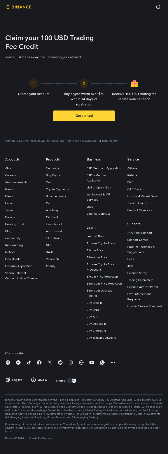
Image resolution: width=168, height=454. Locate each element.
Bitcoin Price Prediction (102, 276)
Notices (10, 252)
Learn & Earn (95, 236)
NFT (49, 245)
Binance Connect (98, 214)
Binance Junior (56, 196)
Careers (10, 175)
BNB (130, 182)
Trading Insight (137, 203)
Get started (84, 115)
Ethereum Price (97, 257)
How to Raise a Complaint (144, 306)
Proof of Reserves (139, 210)
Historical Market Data (142, 196)
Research (52, 259)
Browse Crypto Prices (101, 243)
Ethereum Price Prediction (104, 283)
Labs (90, 207)
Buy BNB (93, 310)
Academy (52, 210)
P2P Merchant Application (104, 168)
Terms (9, 210)
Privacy (10, 217)
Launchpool (54, 224)
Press (9, 196)
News (9, 189)
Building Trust (14, 224)
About (9, 168)
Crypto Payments (57, 189)
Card (49, 203)
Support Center (137, 240)
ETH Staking (54, 238)
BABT (50, 252)
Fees (130, 259)
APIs (130, 266)
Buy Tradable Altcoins (101, 338)
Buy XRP (92, 317)
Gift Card (52, 217)
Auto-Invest (54, 231)
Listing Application (99, 187)
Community (12, 238)
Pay (48, 182)
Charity (50, 266)
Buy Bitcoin (94, 303)
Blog (8, 231)
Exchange (52, 168)
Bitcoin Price (95, 250)
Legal (8, 203)
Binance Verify (137, 273)
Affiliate (132, 168)
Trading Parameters (140, 280)
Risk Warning (14, 245)
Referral (132, 175)
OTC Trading (135, 189)
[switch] (71, 380)
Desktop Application (18, 266)
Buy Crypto (53, 175)
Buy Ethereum (96, 331)
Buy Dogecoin (96, 324)
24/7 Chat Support (139, 233)
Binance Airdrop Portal (142, 287)
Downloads (12, 259)
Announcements (16, 182)
